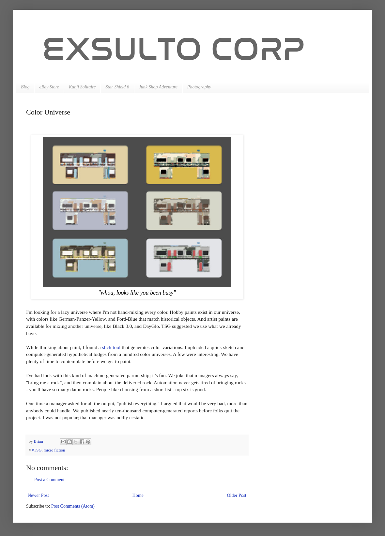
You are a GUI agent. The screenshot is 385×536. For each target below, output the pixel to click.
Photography (199, 86)
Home (138, 495)
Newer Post (38, 495)
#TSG (36, 450)
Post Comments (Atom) (73, 506)
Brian (39, 441)
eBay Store (49, 86)
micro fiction (54, 450)
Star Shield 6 (117, 86)
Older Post (237, 495)
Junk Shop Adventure (158, 86)
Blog (25, 86)
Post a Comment (49, 479)
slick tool (111, 347)
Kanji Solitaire (82, 86)
